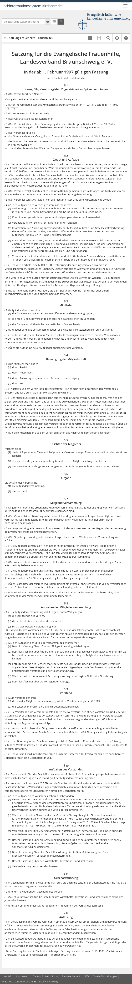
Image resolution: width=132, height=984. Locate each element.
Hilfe (86, 976)
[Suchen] (61, 22)
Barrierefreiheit (71, 976)
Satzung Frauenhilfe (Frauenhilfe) (28, 38)
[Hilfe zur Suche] (47, 22)
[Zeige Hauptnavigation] (125, 5)
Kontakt (8, 976)
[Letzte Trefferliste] (54, 22)
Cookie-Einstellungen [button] (105, 976)
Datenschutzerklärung (45, 976)
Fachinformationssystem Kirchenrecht (32, 5)
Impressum (22, 976)
